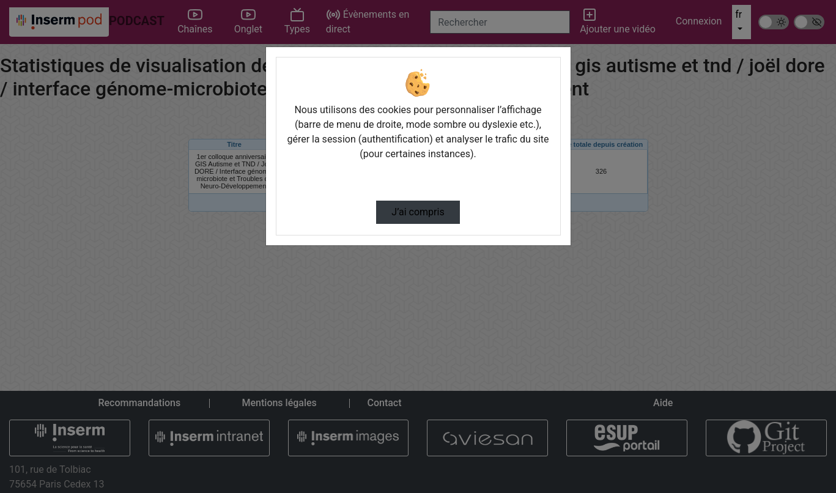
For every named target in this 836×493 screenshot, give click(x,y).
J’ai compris (417, 212)
